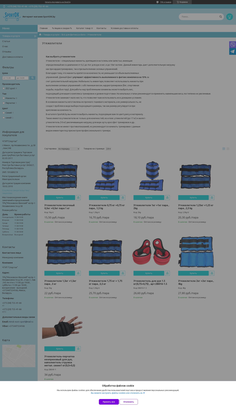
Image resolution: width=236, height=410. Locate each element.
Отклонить (131, 402)
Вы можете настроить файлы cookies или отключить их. (117, 395)
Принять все (109, 402)
